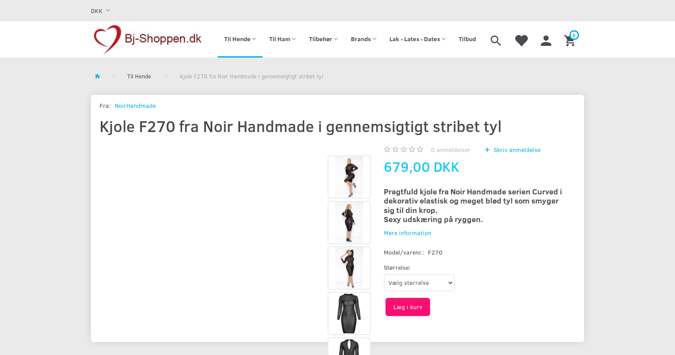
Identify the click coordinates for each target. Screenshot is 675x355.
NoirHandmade (135, 105)
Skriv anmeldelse (516, 149)
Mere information (407, 233)
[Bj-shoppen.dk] (148, 39)
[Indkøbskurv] (571, 39)
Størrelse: (397, 267)
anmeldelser (450, 149)
